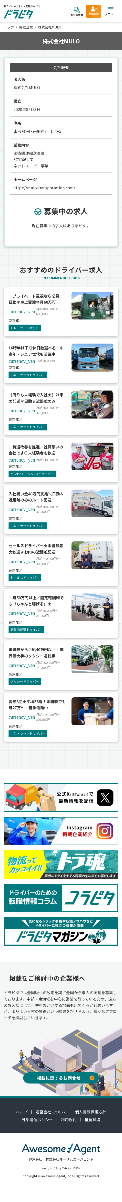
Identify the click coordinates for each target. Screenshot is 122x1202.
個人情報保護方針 (90, 1112)
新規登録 (93, 10)
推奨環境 (92, 1119)
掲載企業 (26, 27)
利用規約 (69, 1119)
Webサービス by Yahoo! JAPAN (61, 1168)
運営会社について (51, 1112)
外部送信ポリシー (37, 1119)
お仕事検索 (76, 12)
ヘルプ (22, 1112)
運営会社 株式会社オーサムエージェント (61, 1159)
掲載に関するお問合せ (65, 1078)
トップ (9, 27)
